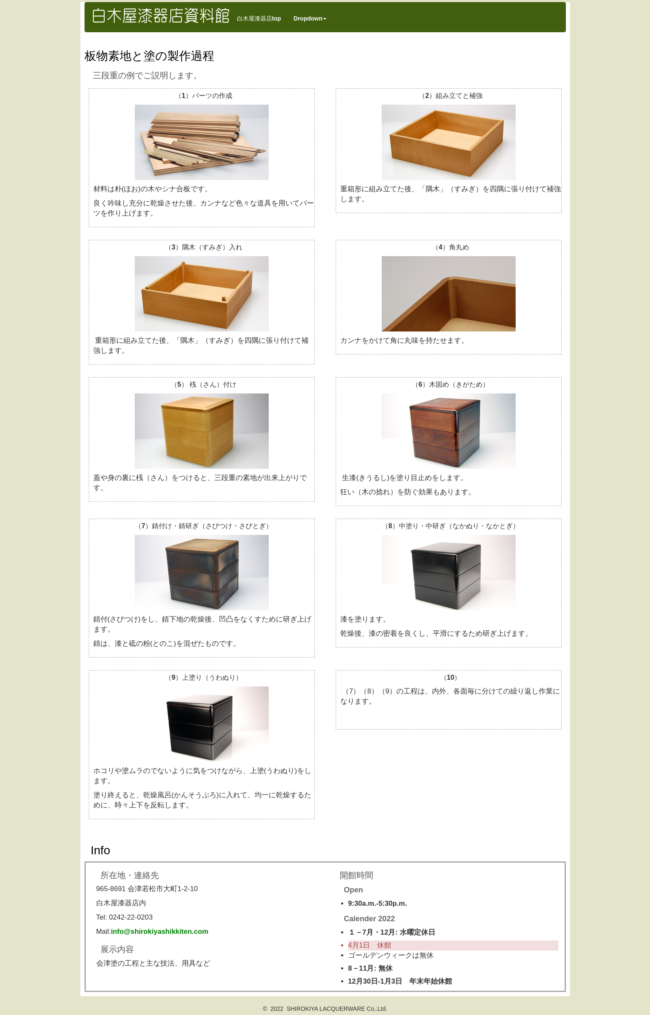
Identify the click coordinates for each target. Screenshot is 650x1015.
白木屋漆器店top (259, 18)
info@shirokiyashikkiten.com (159, 931)
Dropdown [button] (309, 18)
